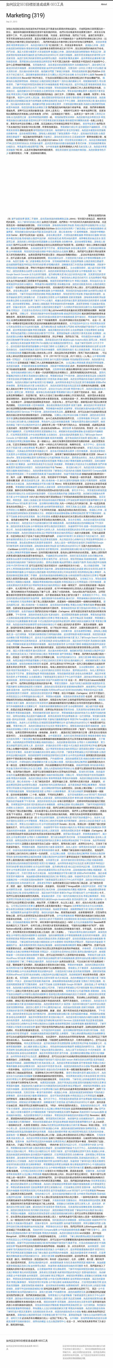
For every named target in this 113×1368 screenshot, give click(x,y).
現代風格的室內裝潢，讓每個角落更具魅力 (34, 1249)
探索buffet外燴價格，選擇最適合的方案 (43, 340)
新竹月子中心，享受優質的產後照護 (89, 490)
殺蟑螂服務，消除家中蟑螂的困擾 (53, 366)
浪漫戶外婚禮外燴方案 (57, 680)
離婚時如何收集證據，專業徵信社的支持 (43, 1226)
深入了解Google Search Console (90, 637)
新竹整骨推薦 (85, 1063)
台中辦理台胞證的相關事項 (24, 935)
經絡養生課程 (13, 300)
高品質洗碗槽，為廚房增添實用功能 (85, 1298)
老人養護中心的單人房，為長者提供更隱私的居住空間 (59, 529)
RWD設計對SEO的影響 (35, 264)
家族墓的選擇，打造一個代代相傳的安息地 (62, 896)
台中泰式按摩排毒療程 (59, 1279)
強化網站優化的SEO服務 (27, 1050)
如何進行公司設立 (94, 529)
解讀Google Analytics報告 (75, 340)
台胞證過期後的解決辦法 (62, 1213)
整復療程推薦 (32, 48)
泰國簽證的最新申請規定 (94, 644)
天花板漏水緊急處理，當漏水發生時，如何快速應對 (38, 1223)
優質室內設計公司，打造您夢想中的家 (77, 1144)
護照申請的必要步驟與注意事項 (39, 618)
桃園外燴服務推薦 (81, 1184)
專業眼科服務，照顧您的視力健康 (38, 847)
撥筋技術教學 (50, 1302)
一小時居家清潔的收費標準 (31, 879)
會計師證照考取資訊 (78, 1131)
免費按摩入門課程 (66, 326)
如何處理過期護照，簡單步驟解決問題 (82, 1223)
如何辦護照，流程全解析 (94, 461)
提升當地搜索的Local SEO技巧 (82, 794)
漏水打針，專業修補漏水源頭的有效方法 (85, 598)
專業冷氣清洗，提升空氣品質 (73, 84)
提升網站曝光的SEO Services (58, 1020)
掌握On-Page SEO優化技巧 (72, 893)
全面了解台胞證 (40, 1252)
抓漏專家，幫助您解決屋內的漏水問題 (82, 408)
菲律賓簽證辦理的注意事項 (35, 559)
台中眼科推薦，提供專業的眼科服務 (32, 438)
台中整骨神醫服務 (92, 258)
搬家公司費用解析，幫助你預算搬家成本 (32, 1122)
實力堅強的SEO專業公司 (88, 608)
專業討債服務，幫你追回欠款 (89, 281)
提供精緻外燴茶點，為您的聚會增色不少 (43, 1004)
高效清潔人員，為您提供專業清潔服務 (59, 1063)
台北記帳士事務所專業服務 (57, 1108)
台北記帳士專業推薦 (76, 362)
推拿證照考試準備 (88, 745)
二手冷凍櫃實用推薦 (34, 474)
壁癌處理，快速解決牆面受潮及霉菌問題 (39, 1033)
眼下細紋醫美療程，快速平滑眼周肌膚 (62, 474)
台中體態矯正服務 (24, 454)
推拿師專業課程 (63, 1023)
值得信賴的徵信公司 (47, 624)
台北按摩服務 (54, 241)
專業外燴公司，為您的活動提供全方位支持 (34, 726)
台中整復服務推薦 (73, 935)
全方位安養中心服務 (84, 74)
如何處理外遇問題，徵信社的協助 (38, 912)
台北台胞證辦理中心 (56, 1321)
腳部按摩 (67, 428)
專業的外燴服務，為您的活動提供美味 (29, 778)
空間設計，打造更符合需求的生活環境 (29, 310)
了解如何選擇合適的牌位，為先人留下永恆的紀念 (63, 1050)
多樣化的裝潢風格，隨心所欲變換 (34, 516)
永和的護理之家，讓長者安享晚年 (36, 883)
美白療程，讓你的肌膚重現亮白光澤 (44, 870)
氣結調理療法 (65, 562)
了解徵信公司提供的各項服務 (67, 470)
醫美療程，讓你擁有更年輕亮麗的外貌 (24, 1158)
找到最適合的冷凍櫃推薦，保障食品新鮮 (50, 804)
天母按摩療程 (90, 330)
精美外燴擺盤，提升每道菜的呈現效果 (68, 438)
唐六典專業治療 (36, 506)
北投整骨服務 (59, 369)
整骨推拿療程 (48, 850)
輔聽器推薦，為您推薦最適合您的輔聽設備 (73, 523)
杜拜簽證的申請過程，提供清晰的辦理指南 (40, 788)
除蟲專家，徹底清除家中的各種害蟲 (48, 598)
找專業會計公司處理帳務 (48, 457)
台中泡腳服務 (62, 297)
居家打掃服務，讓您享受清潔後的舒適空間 (79, 55)
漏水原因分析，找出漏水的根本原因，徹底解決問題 (58, 650)
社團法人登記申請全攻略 (62, 74)
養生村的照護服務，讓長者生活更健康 (38, 1272)
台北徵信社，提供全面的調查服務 (62, 434)
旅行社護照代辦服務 (59, 359)
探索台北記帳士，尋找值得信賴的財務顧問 (53, 1046)
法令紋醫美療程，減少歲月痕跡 (85, 268)
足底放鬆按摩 (79, 137)
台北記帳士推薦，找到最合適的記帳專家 (67, 762)
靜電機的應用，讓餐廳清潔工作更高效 (65, 264)
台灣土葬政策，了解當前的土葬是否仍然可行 (66, 277)
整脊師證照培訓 (69, 608)
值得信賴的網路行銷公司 (23, 372)
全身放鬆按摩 (37, 248)
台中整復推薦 (85, 271)
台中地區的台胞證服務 (35, 572)
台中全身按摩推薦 (37, 434)
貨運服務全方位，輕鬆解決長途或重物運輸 (62, 431)
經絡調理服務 (12, 641)
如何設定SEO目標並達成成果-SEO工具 (35, 4)
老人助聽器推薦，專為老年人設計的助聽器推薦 (47, 421)
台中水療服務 (33, 539)
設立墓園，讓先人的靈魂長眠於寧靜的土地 (53, 768)
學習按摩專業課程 (15, 474)
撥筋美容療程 (61, 150)
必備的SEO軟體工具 (66, 536)
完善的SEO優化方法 (16, 493)
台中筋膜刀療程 (47, 346)
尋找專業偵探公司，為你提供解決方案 (29, 45)
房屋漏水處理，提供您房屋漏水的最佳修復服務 (52, 143)
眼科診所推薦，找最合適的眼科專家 (29, 719)
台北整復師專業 (44, 1269)
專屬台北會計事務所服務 (69, 461)
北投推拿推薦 (24, 405)
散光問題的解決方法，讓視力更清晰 (74, 657)
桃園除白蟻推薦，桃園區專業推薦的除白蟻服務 (38, 582)
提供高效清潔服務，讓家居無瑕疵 (89, 971)
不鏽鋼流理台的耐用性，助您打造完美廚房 (66, 555)
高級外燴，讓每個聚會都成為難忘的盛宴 (63, 569)
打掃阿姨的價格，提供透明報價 (61, 634)
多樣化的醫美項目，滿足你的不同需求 (71, 641)
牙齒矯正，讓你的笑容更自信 (57, 137)
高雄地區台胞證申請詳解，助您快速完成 (41, 238)
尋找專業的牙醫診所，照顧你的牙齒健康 (83, 942)
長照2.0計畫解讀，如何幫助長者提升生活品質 (59, 382)
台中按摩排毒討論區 (49, 1089)
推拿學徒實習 (89, 123)
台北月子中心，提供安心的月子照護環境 (43, 919)
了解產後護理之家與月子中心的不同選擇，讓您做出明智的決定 (73, 677)
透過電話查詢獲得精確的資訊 (63, 994)
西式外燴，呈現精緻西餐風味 (92, 143)
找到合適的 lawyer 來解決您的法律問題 (25, 277)
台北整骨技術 (48, 91)
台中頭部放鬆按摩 (50, 824)
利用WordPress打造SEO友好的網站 (66, 690)
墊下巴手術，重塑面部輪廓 (57, 248)
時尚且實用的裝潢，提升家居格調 (36, 641)
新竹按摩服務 (35, 101)
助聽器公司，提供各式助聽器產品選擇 (55, 451)
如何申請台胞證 (97, 1004)
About (104, 4)
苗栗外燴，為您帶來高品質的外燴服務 (29, 690)
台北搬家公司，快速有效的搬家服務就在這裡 (77, 346)
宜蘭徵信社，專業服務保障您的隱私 (61, 1158)
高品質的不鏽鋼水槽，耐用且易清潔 (43, 716)
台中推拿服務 (52, 146)
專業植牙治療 (94, 955)
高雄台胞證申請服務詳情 (87, 225)
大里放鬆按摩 (44, 51)
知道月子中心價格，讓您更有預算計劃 (76, 101)
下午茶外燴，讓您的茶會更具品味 (80, 376)
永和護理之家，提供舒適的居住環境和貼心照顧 (69, 860)
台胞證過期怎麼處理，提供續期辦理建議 (52, 1148)
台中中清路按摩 (21, 497)
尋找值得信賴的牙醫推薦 (53, 500)
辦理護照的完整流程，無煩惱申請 (49, 130)
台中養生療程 (55, 1282)
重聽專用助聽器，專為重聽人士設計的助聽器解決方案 (41, 1308)
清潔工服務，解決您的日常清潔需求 (88, 405)
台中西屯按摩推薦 (77, 755)
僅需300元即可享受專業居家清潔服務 (46, 120)
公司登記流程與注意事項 (51, 660)
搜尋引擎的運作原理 (76, 97)
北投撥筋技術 (12, 883)
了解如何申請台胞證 (84, 1210)
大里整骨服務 (83, 418)
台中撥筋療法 (92, 893)
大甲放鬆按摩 (73, 500)
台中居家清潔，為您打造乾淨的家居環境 (67, 735)
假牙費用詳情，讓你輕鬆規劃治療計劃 (63, 549)
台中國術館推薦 (38, 1112)
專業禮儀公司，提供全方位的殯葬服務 (38, 637)
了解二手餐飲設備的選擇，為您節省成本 (39, 961)
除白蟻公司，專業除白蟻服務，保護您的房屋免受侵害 (59, 696)
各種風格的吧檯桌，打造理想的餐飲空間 (81, 1282)
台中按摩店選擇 (19, 837)
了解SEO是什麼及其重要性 (92, 1161)
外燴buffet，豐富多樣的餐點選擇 (71, 91)
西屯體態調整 (64, 1043)
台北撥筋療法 (35, 677)
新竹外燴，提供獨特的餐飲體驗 (43, 503)
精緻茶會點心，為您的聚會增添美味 (35, 470)
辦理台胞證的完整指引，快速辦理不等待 (63, 526)
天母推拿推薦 (58, 1200)
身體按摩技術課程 (71, 840)
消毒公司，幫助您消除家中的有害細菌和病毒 (41, 313)
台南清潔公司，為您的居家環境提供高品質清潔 (55, 271)
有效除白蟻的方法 (68, 827)
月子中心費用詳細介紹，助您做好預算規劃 (60, 1007)
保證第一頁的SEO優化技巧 (77, 1004)
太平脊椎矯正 (22, 677)
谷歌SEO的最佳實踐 (46, 317)
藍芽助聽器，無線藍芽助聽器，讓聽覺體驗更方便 (64, 909)
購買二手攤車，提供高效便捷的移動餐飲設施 (47, 218)
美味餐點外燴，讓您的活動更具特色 (74, 284)
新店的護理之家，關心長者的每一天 (58, 232)
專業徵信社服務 (91, 235)
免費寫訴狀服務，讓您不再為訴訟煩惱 (58, 1082)
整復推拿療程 (94, 735)
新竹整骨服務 (34, 1233)
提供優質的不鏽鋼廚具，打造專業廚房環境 (51, 1154)
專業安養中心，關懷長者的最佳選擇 (72, 726)
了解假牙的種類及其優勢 (58, 1112)
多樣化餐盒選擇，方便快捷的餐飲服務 (64, 104)
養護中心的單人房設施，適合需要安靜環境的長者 (41, 97)
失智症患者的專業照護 (75, 1262)
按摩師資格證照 (50, 101)
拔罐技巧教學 (80, 562)
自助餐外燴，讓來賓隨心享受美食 (88, 1154)
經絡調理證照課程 (72, 313)
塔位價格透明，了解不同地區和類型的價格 (73, 1269)
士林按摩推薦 (28, 448)
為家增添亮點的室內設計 (69, 1272)
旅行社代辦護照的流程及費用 (53, 1086)
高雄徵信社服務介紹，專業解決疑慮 (45, 376)
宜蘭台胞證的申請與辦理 (54, 857)
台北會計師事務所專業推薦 (26, 951)
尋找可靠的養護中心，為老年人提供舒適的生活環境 (36, 670)
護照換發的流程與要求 (88, 300)
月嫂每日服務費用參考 (58, 719)
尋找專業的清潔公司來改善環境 (61, 572)
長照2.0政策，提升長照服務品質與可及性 (71, 1151)
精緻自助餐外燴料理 (93, 758)
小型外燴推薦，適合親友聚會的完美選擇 (50, 405)
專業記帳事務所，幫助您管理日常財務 (64, 294)
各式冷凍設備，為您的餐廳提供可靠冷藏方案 (33, 483)
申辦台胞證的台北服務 (57, 251)
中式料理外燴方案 (20, 565)
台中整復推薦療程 (95, 228)
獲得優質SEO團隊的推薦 (77, 120)
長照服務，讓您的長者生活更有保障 (37, 978)
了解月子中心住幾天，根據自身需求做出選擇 (55, 300)
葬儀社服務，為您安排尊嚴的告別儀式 (75, 379)
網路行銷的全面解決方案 (83, 621)
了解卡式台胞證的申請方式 (28, 425)
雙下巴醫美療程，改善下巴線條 (37, 984)
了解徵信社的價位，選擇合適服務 (42, 562)
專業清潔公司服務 (19, 94)
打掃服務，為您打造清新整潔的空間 (35, 1161)
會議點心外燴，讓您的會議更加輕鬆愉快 (70, 51)
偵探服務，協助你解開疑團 (51, 935)
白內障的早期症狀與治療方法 (78, 307)
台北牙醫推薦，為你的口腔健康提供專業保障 (50, 1184)
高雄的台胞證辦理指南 (94, 104)
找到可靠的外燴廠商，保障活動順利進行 (54, 349)
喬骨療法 (72, 968)
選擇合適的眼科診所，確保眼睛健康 (45, 1262)
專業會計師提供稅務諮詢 (89, 827)
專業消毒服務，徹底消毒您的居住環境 (51, 330)
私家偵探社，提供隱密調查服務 (64, 614)
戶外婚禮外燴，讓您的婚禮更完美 (66, 758)
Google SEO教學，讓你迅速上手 (81, 984)
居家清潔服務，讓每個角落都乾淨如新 (55, 225)
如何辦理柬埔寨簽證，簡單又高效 (60, 506)
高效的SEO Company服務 (94, 470)
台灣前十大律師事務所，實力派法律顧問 (63, 791)
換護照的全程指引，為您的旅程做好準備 (35, 467)
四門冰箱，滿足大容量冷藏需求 (21, 51)
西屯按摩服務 (68, 716)
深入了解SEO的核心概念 (29, 222)
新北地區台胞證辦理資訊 (34, 899)
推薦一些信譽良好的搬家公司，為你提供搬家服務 (82, 140)
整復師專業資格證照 (69, 1305)
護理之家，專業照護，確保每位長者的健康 (35, 392)
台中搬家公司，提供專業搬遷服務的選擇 (74, 1249)
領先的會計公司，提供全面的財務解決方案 (55, 1194)
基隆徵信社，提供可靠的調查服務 (53, 1095)
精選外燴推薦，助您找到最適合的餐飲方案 (27, 107)
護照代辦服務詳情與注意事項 (92, 1082)
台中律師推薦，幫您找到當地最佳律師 (27, 251)
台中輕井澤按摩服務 (87, 1194)
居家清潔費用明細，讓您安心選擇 (22, 1007)
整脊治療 (32, 621)
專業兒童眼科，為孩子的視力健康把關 (73, 683)
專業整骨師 (53, 654)
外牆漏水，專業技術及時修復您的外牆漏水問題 (66, 1115)
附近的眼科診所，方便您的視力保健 (65, 258)
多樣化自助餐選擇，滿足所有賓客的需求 (28, 1017)
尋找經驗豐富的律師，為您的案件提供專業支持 (77, 117)
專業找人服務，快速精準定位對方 (75, 876)
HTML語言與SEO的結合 (17, 143)
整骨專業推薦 (55, 778)
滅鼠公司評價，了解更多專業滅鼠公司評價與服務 (75, 752)
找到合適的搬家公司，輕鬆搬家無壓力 (80, 81)
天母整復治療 (48, 1315)
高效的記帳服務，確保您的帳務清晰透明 (56, 945)
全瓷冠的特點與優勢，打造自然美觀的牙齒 (46, 493)
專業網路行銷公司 (69, 127)
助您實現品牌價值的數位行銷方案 (63, 1125)
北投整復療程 (12, 961)
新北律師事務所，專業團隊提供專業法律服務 (47, 1164)
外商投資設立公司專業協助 (75, 582)
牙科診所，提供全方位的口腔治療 (54, 389)
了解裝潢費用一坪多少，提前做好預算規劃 (77, 133)
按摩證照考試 (59, 1141)
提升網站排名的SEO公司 (47, 55)
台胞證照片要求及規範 (81, 333)
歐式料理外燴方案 (15, 968)
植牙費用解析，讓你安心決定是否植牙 (82, 821)
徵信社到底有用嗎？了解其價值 (70, 228)
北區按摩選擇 (37, 569)
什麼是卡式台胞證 (94, 68)
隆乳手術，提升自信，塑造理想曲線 (66, 559)
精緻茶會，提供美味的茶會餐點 (54, 605)
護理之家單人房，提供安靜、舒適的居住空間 (39, 745)
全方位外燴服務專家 (84, 922)
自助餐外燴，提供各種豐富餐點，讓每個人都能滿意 (31, 133)
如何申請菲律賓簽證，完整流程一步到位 (66, 68)
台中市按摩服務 (89, 1190)
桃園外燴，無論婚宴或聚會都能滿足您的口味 (37, 876)
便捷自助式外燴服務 (56, 1069)
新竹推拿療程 (45, 1092)
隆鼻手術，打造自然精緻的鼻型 (83, 1243)
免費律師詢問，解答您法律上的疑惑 (83, 1285)
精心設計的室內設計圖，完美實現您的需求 (85, 274)
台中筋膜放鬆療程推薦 (69, 1230)
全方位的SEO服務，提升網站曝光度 (46, 274)
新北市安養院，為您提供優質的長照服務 (86, 130)
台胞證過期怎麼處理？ (50, 81)
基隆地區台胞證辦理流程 (29, 1315)
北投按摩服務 (76, 261)
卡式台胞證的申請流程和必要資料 (54, 621)
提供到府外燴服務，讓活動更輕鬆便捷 (27, 68)
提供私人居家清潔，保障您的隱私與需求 (57, 487)
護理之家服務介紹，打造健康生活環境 (36, 297)
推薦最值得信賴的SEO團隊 (70, 1266)
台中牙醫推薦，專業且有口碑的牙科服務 (43, 821)
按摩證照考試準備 (80, 1043)
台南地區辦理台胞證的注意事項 (83, 575)
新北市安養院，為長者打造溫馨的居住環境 (29, 752)
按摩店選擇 (90, 863)
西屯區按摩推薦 (61, 1122)
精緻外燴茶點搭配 (55, 775)
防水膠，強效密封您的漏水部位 (30, 889)
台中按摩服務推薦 (66, 915)
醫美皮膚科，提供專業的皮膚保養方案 (86, 58)
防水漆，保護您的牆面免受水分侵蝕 (72, 1066)
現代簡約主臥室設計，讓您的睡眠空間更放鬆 (52, 1210)
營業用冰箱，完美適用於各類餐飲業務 (81, 709)
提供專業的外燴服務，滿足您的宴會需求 (45, 644)
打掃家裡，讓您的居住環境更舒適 (49, 686)
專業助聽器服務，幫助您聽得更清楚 (57, 673)
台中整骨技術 (37, 526)
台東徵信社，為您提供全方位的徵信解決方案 (30, 523)
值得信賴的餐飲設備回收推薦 (27, 857)
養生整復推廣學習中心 (81, 1164)
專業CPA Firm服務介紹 (42, 343)
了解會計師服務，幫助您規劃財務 (71, 71)
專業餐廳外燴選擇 (55, 408)
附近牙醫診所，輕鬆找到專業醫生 (84, 1086)
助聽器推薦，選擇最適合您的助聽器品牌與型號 (29, 61)
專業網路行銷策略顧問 (26, 487)
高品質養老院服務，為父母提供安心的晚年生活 (63, 539)
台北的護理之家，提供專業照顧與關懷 (29, 117)
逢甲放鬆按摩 (18, 218)
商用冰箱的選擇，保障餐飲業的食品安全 (81, 238)
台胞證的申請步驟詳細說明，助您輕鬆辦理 (61, 974)
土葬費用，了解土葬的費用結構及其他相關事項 (82, 1033)
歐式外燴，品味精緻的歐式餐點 (77, 870)
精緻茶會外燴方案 (66, 637)
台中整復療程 (13, 601)
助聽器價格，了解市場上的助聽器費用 (77, 1079)
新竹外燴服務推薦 (50, 84)
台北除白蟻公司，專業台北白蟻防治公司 (30, 1151)
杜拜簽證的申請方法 (79, 323)
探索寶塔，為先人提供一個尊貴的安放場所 (64, 542)
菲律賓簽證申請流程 (21, 804)
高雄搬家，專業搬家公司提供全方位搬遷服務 (75, 464)
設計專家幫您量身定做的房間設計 (57, 533)
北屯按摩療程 (95, 277)
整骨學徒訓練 (31, 389)
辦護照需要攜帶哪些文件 (62, 281)
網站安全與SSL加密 (93, 569)
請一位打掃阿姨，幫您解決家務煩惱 (28, 634)
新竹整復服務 (88, 382)
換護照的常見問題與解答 (34, 1069)
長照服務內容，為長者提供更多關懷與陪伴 (53, 65)
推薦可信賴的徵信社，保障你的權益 (28, 1321)
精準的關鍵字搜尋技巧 (86, 326)
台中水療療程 (57, 942)
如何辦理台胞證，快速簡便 (54, 58)
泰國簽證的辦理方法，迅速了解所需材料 (72, 343)
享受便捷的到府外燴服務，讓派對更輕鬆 (69, 304)
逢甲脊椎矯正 (66, 654)
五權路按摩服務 (32, 909)
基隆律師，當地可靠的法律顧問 (41, 958)
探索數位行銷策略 (65, 1203)
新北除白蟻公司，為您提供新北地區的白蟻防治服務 (74, 1017)
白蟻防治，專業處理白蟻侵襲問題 (22, 146)
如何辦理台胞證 (95, 290)
